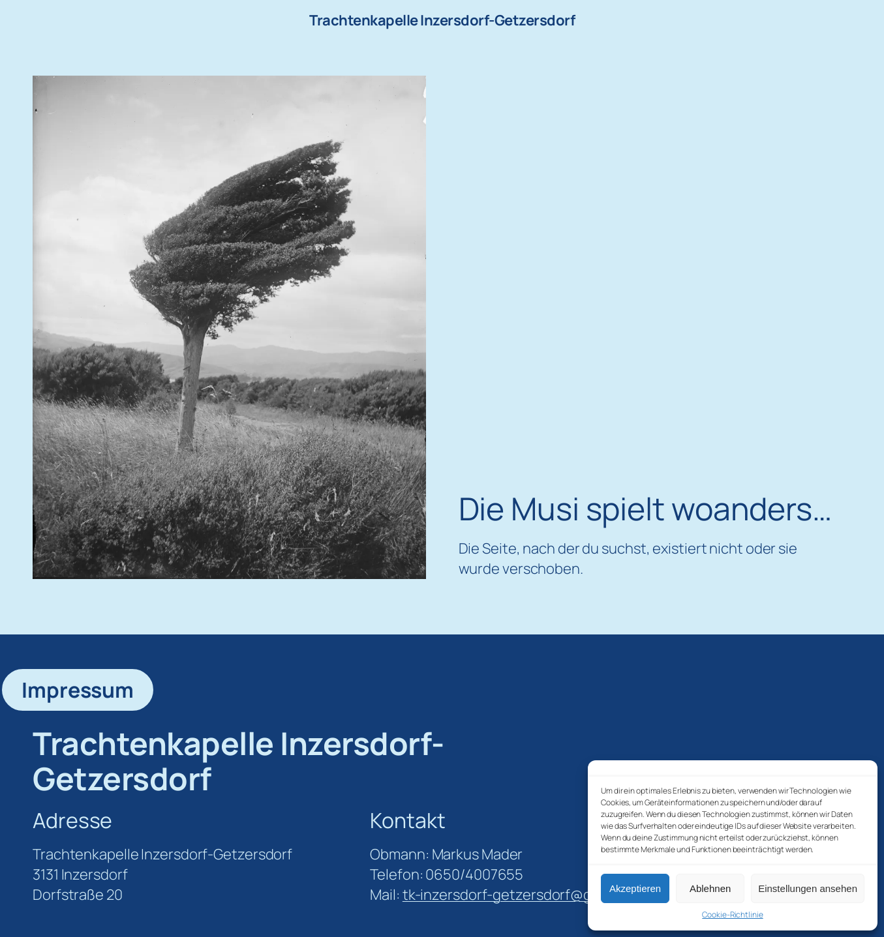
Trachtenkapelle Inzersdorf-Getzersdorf (442, 20)
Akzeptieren (635, 888)
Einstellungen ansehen (807, 888)
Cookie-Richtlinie (732, 915)
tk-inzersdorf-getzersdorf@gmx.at (515, 894)
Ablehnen (710, 888)
